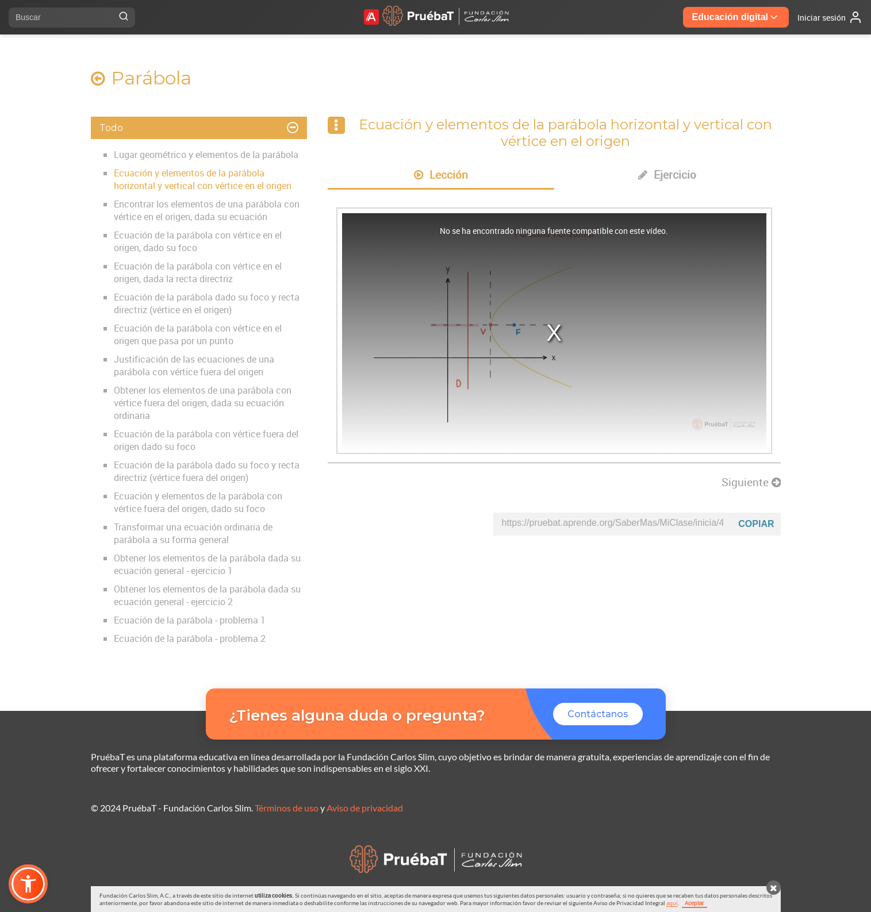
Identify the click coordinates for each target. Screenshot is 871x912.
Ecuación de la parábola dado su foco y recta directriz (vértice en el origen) (207, 303)
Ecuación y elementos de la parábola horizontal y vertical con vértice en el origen (202, 179)
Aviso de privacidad (365, 807)
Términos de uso (287, 807)
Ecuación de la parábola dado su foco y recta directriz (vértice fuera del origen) (207, 471)
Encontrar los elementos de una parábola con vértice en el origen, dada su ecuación (207, 210)
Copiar (756, 524)
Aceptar (694, 903)
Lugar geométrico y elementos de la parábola (206, 154)
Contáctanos (597, 714)
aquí (672, 902)
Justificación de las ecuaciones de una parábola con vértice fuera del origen (194, 365)
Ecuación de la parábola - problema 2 (190, 638)
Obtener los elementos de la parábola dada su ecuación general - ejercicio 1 (207, 564)
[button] (28, 884)
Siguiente (751, 482)
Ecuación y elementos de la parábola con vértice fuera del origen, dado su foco (198, 502)
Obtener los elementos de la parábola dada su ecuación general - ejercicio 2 (207, 595)
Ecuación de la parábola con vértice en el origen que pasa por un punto (198, 334)
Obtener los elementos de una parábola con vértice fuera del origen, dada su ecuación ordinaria (202, 403)
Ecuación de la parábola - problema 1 (190, 620)
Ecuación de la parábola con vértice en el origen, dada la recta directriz (198, 272)
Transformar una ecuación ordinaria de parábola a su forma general (193, 533)
